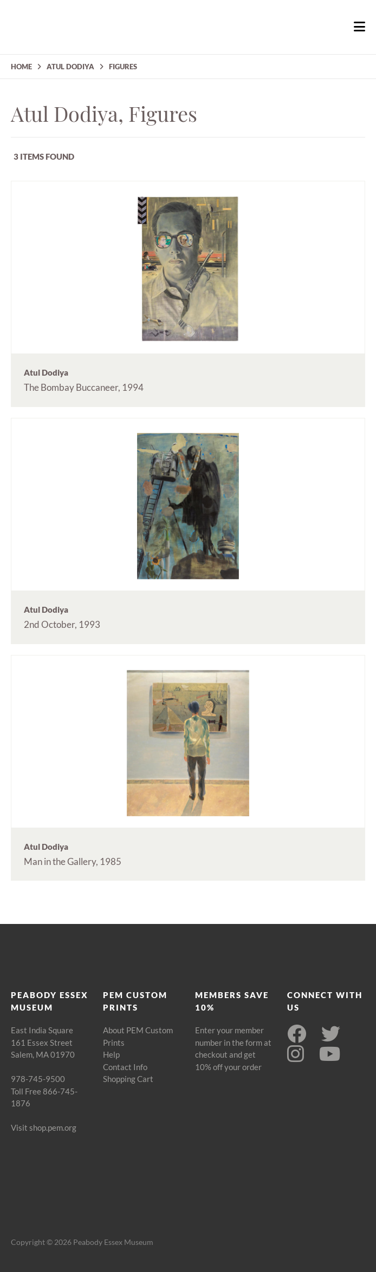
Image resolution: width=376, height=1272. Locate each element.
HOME (21, 66)
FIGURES (123, 66)
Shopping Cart (128, 1079)
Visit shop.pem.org (43, 1127)
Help (111, 1054)
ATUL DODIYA (70, 66)
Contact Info (125, 1067)
